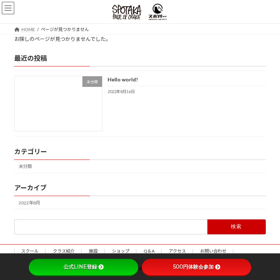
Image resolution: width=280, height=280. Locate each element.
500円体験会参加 (196, 267)
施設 (93, 251)
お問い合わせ (213, 251)
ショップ (120, 251)
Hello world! (123, 79)
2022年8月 (29, 202)
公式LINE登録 (83, 267)
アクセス (177, 251)
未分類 (25, 166)
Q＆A (149, 251)
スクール (30, 251)
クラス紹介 (64, 251)
